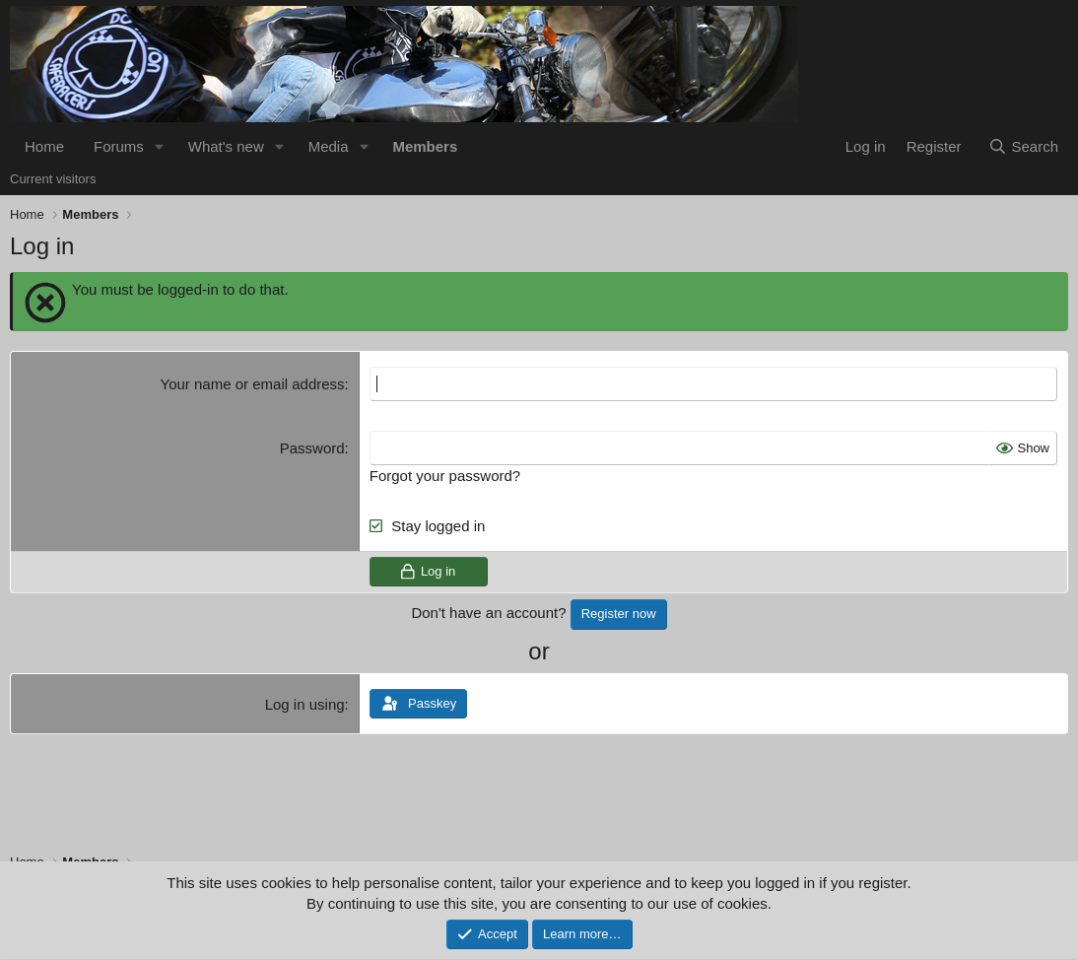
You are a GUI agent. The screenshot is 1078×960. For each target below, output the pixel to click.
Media (328, 146)
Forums (119, 146)
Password (312, 448)
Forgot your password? (445, 475)
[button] (159, 146)
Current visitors (53, 178)
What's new (226, 146)
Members (424, 146)
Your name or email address (253, 384)
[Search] (1023, 146)
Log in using (305, 704)
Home (44, 146)
